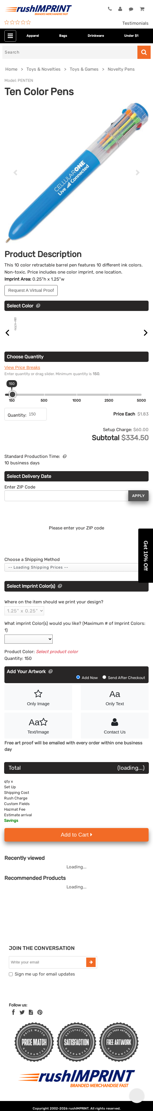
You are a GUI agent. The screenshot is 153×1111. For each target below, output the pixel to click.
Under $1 (131, 36)
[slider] (12, 401)
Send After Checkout (123, 684)
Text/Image (38, 731)
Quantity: (17, 422)
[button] (145, 556)
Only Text (115, 703)
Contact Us (115, 731)
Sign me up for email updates (45, 980)
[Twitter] (22, 1019)
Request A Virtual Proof (31, 290)
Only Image (38, 703)
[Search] (69, 52)
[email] (48, 969)
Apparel (32, 36)
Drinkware (96, 36)
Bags (63, 36)
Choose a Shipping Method (32, 566)
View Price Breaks (22, 374)
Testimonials (135, 23)
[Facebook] (13, 1019)
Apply (138, 502)
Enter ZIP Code (19, 493)
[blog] (31, 1019)
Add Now (87, 684)
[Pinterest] (39, 1019)
